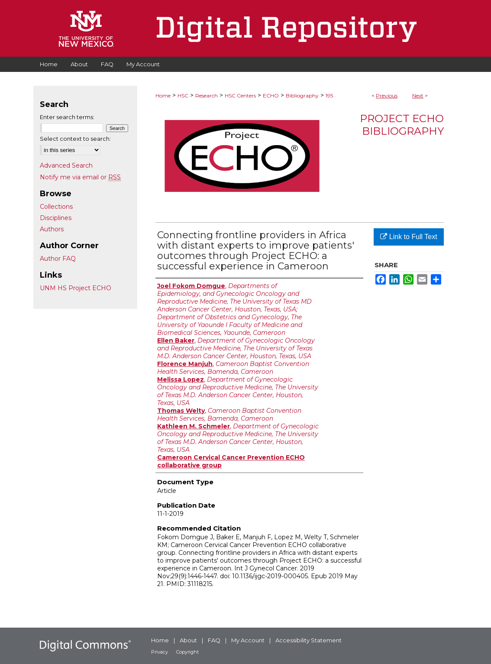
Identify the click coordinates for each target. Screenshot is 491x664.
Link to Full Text (408, 236)
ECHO (271, 95)
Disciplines (55, 218)
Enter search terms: (67, 116)
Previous (386, 95)
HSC (183, 95)
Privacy (159, 652)
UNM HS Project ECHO (75, 288)
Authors (52, 229)
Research (206, 95)
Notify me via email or (80, 177)
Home (163, 95)
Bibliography (302, 95)
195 (329, 95)
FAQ (214, 640)
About (188, 640)
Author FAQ (58, 258)
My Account (248, 640)
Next (417, 95)
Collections (56, 207)
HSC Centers (240, 95)
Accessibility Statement (308, 640)
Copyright (187, 652)
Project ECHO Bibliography (402, 124)
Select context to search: (75, 138)
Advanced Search (66, 165)
